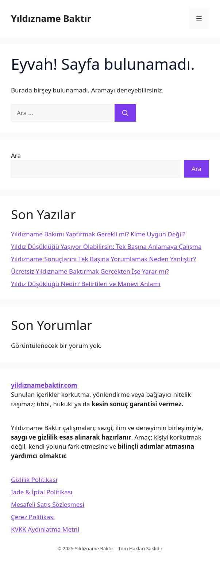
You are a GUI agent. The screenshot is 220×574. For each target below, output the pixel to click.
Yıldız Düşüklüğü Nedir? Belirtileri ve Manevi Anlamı (86, 284)
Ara (16, 155)
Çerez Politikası (33, 517)
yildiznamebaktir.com (44, 385)
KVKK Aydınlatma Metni (45, 529)
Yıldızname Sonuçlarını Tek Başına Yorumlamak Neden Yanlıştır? (103, 259)
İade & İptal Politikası (41, 492)
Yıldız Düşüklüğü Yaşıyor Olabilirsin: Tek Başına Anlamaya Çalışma (106, 246)
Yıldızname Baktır (51, 18)
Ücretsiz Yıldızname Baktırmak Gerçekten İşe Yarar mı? (90, 271)
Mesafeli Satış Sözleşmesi (47, 504)
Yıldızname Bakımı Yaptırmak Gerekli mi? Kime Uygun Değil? (98, 234)
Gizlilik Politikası (34, 479)
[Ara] (125, 113)
